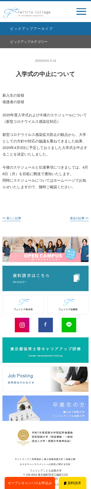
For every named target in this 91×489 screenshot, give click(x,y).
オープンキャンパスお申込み (30, 483)
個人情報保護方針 (53, 459)
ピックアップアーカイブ (31, 29)
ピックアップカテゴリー (29, 42)
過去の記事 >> (79, 218)
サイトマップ (22, 459)
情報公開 (70, 459)
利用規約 (36, 459)
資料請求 (72, 483)
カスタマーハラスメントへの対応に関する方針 (45, 464)
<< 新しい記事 (11, 218)
